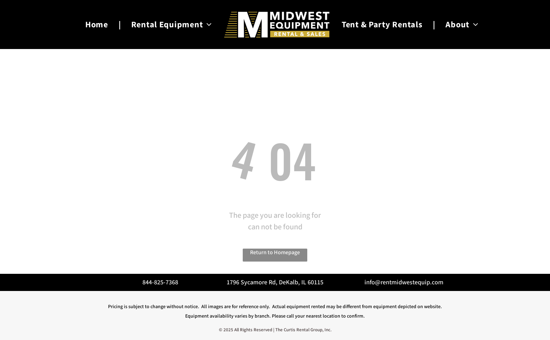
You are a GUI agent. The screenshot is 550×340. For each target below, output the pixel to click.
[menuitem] (98, 24)
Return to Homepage (275, 252)
